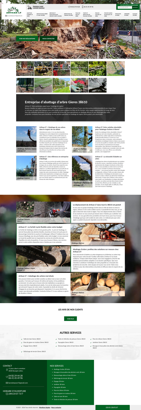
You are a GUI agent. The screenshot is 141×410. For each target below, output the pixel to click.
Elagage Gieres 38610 (30, 346)
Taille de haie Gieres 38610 (32, 339)
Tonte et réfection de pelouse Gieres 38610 (71, 339)
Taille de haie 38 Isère (77, 14)
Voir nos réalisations (27, 39)
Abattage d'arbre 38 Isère (30, 14)
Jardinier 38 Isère (126, 14)
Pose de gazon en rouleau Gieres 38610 (36, 342)
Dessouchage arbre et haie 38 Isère (42, 14)
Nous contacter (48, 39)
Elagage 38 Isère (135, 14)
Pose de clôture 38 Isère (98, 14)
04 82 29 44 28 (74, 7)
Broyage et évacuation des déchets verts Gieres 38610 (108, 347)
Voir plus (70, 319)
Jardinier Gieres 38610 (100, 342)
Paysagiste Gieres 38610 (65, 342)
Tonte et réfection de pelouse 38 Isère (87, 14)
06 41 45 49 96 (87, 7)
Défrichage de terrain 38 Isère (68, 14)
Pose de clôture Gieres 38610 (102, 339)
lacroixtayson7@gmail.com (13, 16)
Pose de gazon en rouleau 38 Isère (108, 14)
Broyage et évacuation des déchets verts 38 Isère (56, 14)
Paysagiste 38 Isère (118, 14)
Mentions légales (44, 407)
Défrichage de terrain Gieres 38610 (35, 351)
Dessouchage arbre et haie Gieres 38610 (71, 346)
